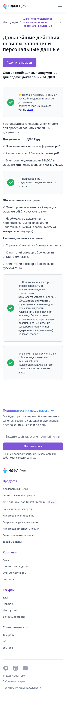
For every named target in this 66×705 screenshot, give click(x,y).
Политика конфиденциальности (22, 687)
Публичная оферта (14, 681)
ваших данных (27, 457)
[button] (59, 6)
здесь (30, 109)
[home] (15, 6)
